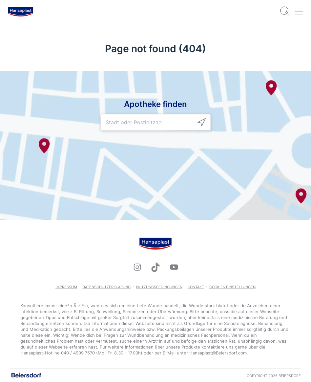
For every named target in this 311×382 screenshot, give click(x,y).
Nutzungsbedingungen (159, 287)
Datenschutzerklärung (106, 287)
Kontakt (196, 287)
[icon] (201, 122)
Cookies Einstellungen (232, 287)
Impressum (66, 287)
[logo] (20, 12)
